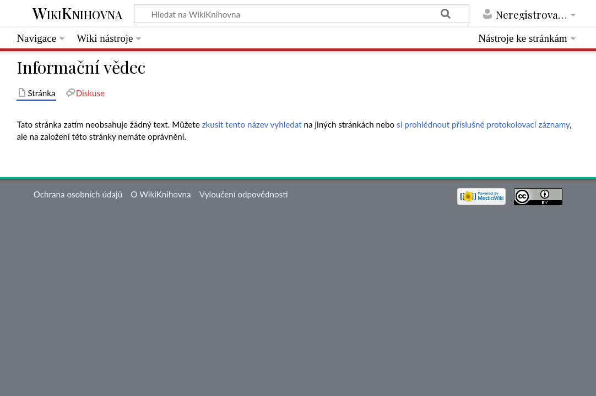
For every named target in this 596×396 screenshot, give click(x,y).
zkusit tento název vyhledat (252, 124)
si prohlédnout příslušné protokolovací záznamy (483, 124)
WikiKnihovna (77, 14)
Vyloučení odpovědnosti (243, 194)
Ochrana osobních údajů (78, 194)
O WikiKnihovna (161, 194)
